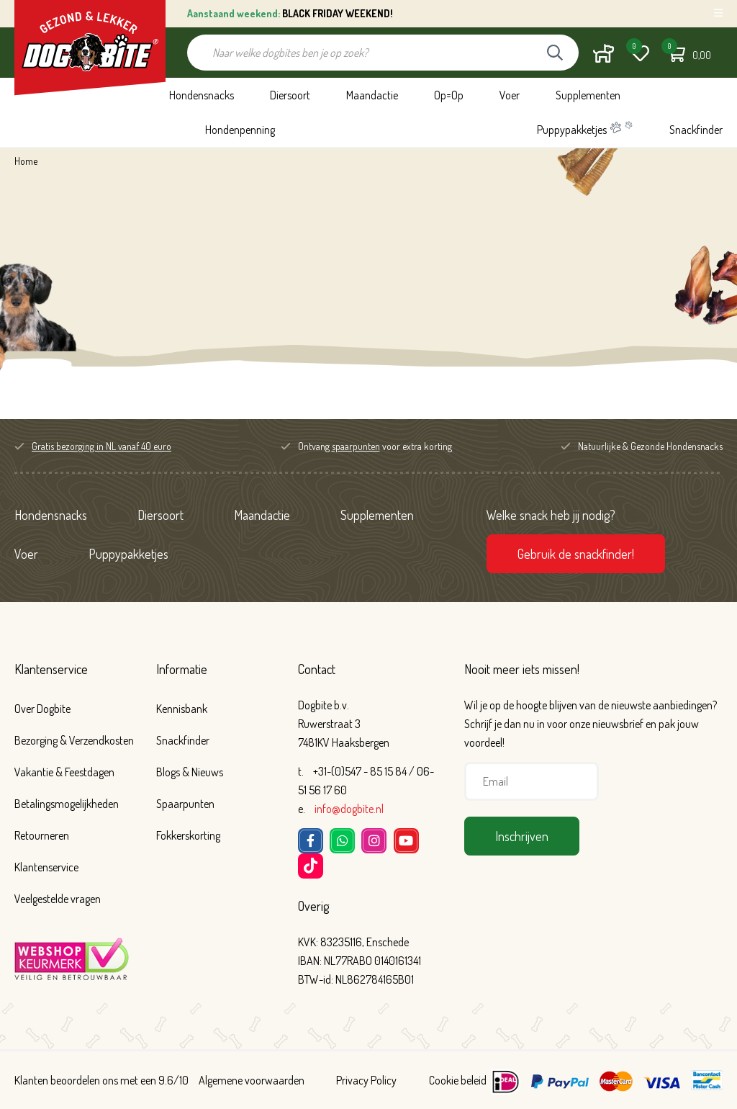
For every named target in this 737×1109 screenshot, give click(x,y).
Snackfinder (696, 129)
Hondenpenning (240, 129)
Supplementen (588, 95)
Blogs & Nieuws (189, 772)
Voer (509, 95)
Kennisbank (181, 708)
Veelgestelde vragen (57, 899)
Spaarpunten (185, 803)
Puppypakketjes (585, 128)
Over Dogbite (42, 708)
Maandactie (372, 95)
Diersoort (290, 95)
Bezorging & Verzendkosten (74, 740)
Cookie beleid (458, 1080)
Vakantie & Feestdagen (64, 772)
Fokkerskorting (188, 835)
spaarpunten (356, 446)
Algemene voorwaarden (251, 1080)
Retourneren (41, 835)
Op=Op (449, 95)
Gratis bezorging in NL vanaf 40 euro (101, 446)
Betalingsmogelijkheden (66, 803)
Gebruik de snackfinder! (575, 554)
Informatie (181, 669)
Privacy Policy (366, 1080)
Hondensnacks (201, 95)
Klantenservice (51, 669)
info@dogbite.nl (349, 809)
